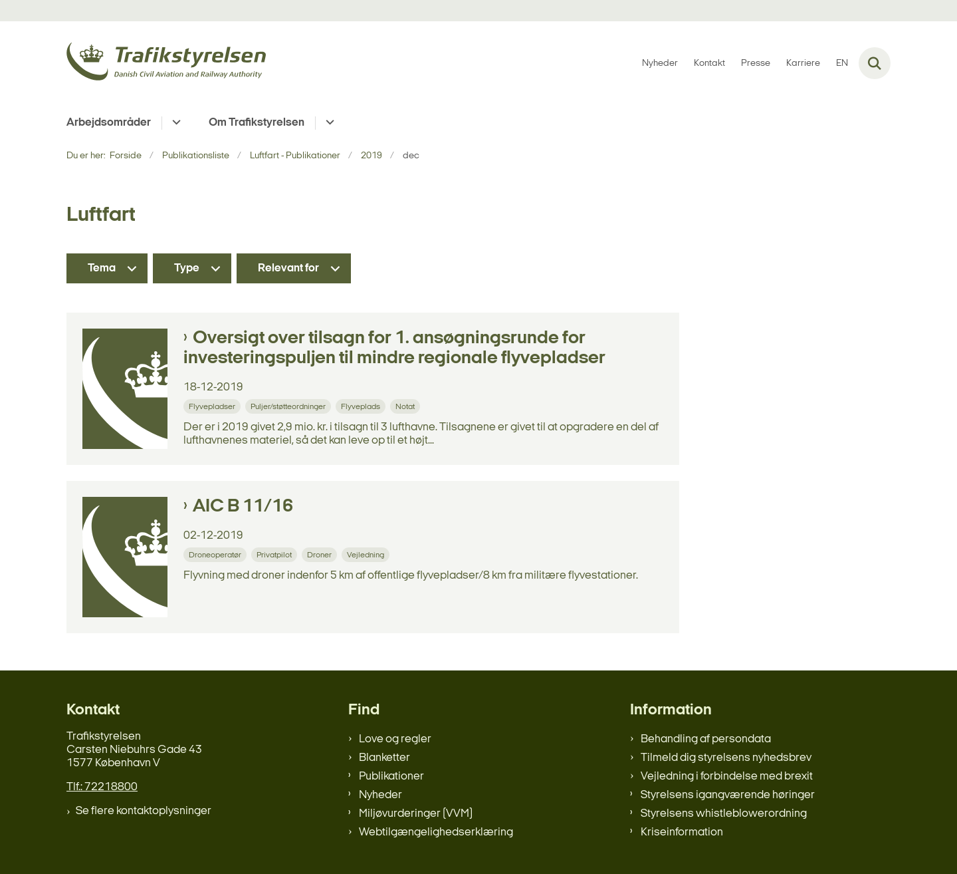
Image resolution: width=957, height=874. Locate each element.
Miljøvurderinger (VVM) (416, 813)
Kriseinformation (682, 832)
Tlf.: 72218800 (102, 787)
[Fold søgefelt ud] (875, 63)
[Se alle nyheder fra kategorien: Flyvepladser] (213, 406)
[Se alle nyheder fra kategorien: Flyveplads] (362, 406)
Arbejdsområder (108, 122)
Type (186, 268)
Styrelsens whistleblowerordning (724, 813)
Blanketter (384, 758)
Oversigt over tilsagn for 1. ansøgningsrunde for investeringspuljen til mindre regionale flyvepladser (394, 348)
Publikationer (391, 776)
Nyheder (380, 795)
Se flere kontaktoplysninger (143, 811)
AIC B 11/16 (243, 507)
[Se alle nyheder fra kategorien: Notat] (406, 406)
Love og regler (395, 739)
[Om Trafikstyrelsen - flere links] (328, 123)
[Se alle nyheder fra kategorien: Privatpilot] (275, 554)
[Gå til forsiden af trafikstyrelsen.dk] (166, 63)
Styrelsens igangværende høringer (728, 795)
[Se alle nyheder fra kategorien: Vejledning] (367, 554)
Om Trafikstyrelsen (256, 122)
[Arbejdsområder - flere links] (174, 123)
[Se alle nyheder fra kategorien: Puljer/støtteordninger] (289, 406)
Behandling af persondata (706, 739)
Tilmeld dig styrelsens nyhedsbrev (726, 758)
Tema (102, 268)
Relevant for (288, 268)
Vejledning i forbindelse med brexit (727, 776)
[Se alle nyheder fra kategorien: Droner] (321, 554)
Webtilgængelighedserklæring (436, 832)
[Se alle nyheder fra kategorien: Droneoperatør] (216, 554)
